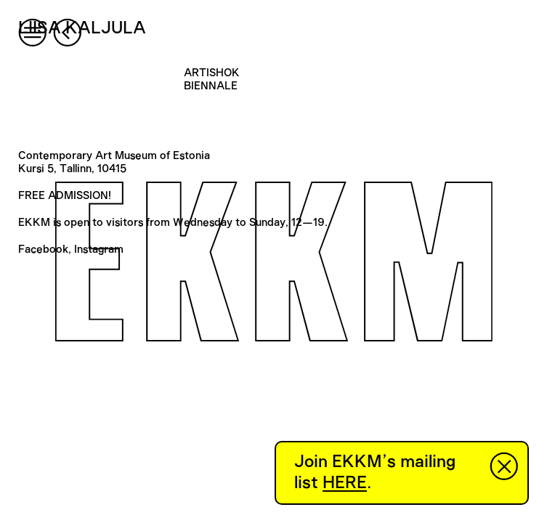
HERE (345, 483)
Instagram (98, 249)
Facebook (43, 249)
